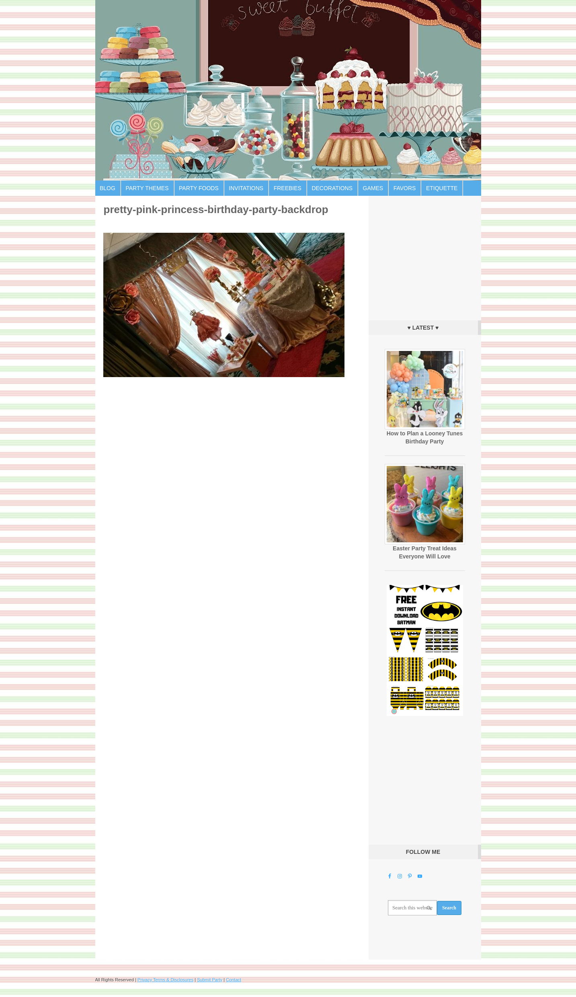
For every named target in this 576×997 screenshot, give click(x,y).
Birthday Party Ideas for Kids (288, 90)
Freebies (287, 188)
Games (373, 188)
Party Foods (199, 188)
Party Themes (146, 188)
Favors (405, 188)
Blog (107, 188)
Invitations (246, 188)
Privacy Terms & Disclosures (165, 979)
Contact (233, 979)
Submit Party (209, 979)
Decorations (332, 188)
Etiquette (442, 188)
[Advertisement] (425, 256)
